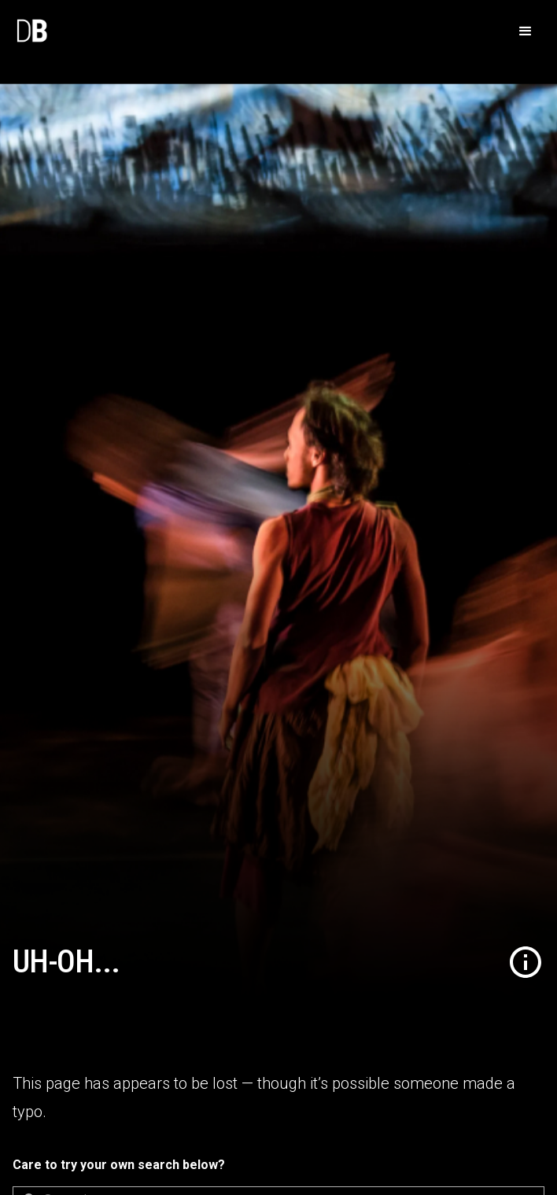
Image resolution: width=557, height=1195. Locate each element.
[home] (31, 31)
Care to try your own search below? (119, 1164)
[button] (525, 31)
